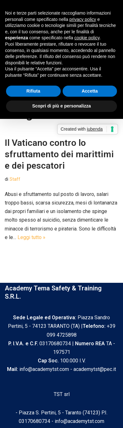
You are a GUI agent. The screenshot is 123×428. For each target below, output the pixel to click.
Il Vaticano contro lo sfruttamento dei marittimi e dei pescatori (59, 154)
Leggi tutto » (31, 237)
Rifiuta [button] (33, 91)
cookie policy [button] (86, 37)
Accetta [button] (90, 91)
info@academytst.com (79, 421)
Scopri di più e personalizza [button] (61, 105)
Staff (15, 179)
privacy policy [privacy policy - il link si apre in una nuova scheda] (82, 19)
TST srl (62, 394)
